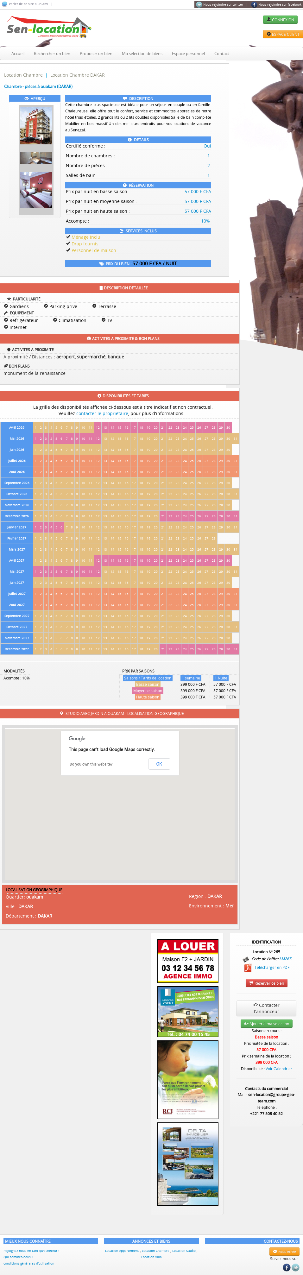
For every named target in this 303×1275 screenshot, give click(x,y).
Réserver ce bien (266, 983)
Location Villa (151, 1257)
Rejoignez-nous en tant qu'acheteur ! (31, 1250)
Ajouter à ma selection (266, 1023)
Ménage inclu (86, 237)
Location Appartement (122, 1250)
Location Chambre (23, 75)
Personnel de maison (94, 250)
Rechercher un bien (52, 53)
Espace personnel (188, 53)
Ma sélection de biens (142, 53)
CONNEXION (280, 19)
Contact (221, 53)
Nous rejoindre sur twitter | (222, 5)
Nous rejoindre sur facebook (276, 5)
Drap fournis (85, 244)
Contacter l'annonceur (266, 1008)
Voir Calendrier (279, 1068)
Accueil (17, 53)
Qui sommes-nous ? (18, 1257)
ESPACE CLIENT (283, 34)
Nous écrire (284, 1251)
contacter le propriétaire (102, 413)
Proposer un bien (96, 53)
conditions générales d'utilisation (28, 1263)
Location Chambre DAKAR (77, 75)
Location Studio (184, 1250)
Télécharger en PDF (266, 967)
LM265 (285, 958)
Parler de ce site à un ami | (27, 4)
